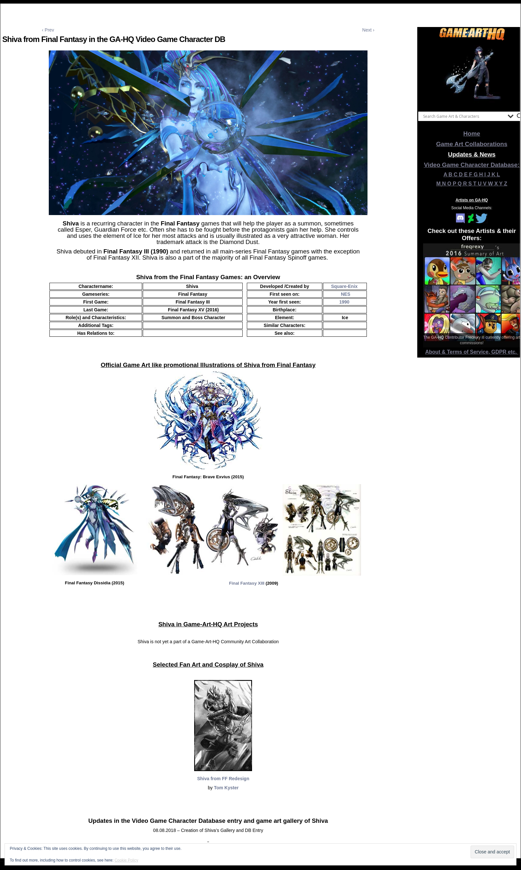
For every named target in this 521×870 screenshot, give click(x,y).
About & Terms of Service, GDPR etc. (471, 352)
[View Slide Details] (472, 74)
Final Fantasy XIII (246, 583)
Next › (368, 30)
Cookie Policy (126, 860)
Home (471, 133)
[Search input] (463, 116)
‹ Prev (48, 30)
